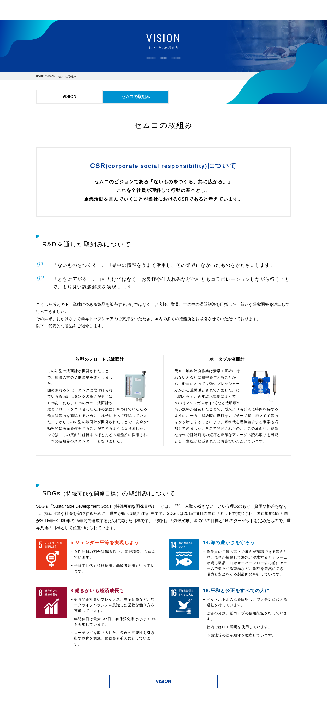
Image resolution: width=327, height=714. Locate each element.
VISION (50, 76)
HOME (40, 76)
